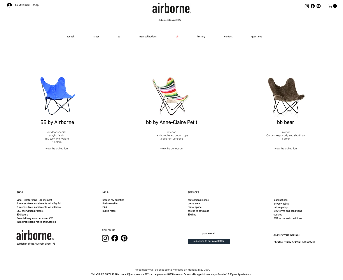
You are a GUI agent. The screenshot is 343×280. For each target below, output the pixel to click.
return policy (280, 207)
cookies (277, 214)
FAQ (104, 207)
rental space (194, 207)
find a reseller (110, 203)
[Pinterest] (318, 6)
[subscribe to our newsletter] (209, 241)
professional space (198, 200)
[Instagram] (307, 6)
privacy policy (281, 203)
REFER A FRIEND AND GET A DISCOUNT (294, 242)
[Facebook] (312, 6)
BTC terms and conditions (287, 211)
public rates (109, 211)
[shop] (36, 5)
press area (194, 203)
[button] (333, 6)
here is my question (113, 200)
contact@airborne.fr (131, 274)
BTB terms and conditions (287, 218)
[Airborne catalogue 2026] (170, 20)
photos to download (198, 211)
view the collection (286, 148)
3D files (192, 214)
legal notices (280, 200)
